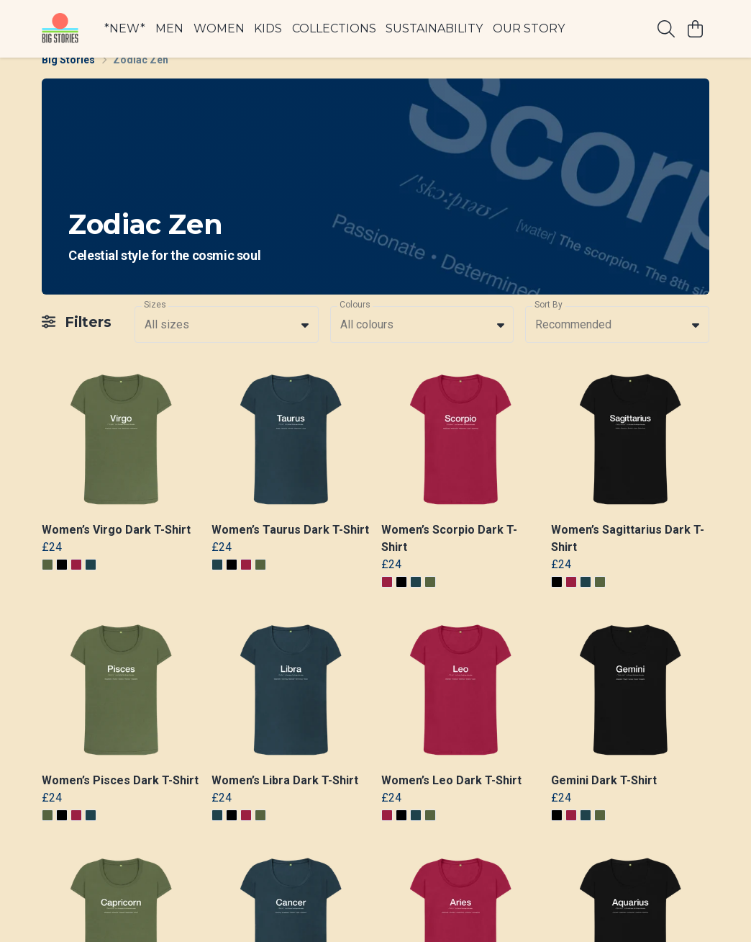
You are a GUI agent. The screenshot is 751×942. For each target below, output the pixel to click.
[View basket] (695, 28)
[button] (305, 341)
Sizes (155, 321)
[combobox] (227, 341)
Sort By (548, 321)
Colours (355, 321)
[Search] (666, 28)
